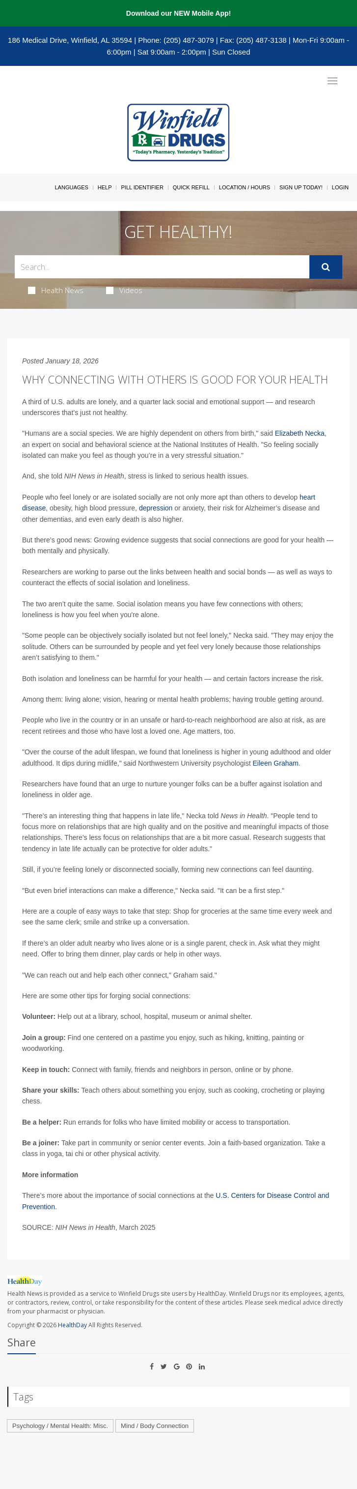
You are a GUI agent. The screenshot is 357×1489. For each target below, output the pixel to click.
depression (156, 508)
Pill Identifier (142, 187)
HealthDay (72, 1325)
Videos (124, 290)
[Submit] (325, 267)
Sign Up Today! (301, 187)
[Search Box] (162, 266)
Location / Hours (244, 187)
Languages (71, 187)
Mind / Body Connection (155, 1425)
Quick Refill (191, 187)
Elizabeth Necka (300, 433)
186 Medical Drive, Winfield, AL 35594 (70, 40)
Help (105, 187)
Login (340, 187)
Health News (55, 290)
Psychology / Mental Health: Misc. (60, 1425)
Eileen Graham (276, 763)
